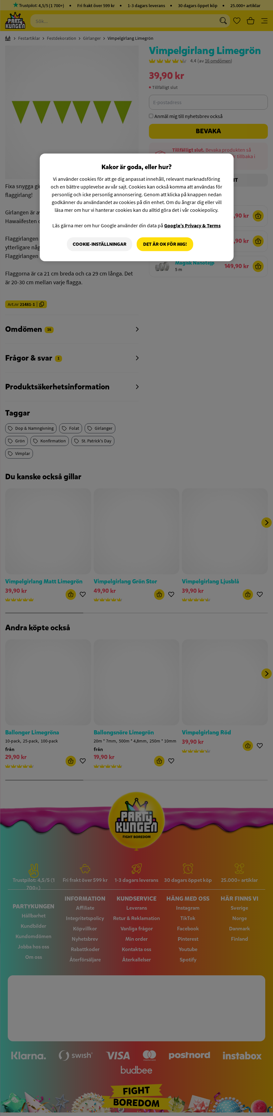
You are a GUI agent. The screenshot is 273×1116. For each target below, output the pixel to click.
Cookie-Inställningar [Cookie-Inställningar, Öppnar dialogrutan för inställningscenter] (99, 244)
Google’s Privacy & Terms (192, 225)
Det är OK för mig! (165, 244)
